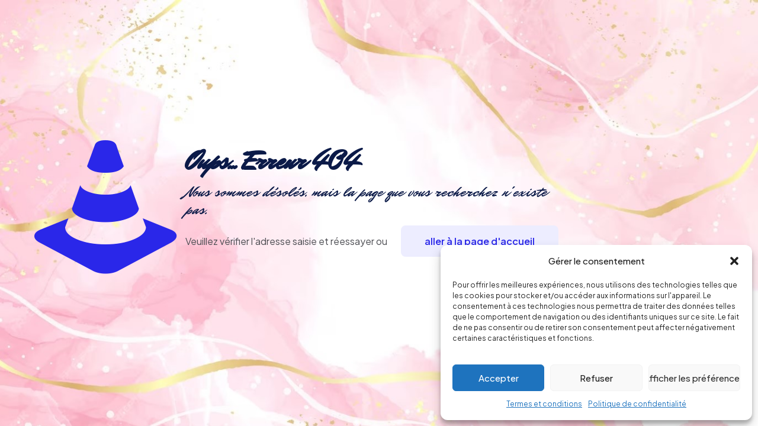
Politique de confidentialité (637, 403)
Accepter (498, 377)
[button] (734, 261)
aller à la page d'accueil (480, 241)
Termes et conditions (544, 403)
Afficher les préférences (694, 377)
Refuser (596, 377)
